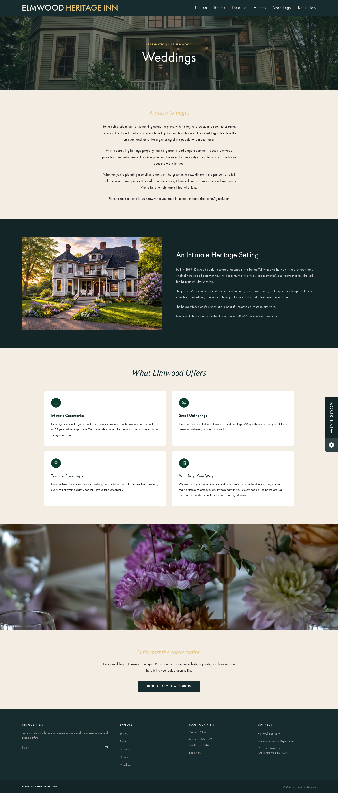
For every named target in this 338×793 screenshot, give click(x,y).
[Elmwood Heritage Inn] (70, 7)
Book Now (307, 7)
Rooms (219, 7)
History (260, 7)
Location (239, 7)
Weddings (282, 7)
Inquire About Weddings (169, 686)
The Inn (201, 7)
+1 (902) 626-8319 (269, 733)
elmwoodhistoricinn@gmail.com (276, 741)
